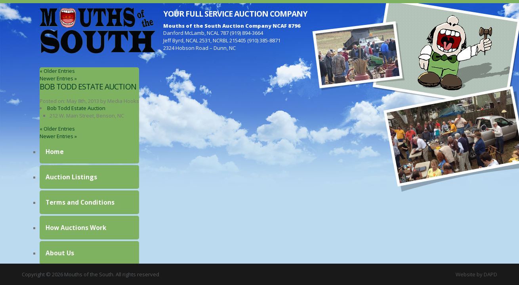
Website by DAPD (476, 274)
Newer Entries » (58, 78)
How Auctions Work (76, 227)
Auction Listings (71, 177)
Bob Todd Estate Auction (88, 86)
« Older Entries (57, 70)
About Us (60, 253)
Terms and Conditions (80, 202)
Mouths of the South (97, 29)
